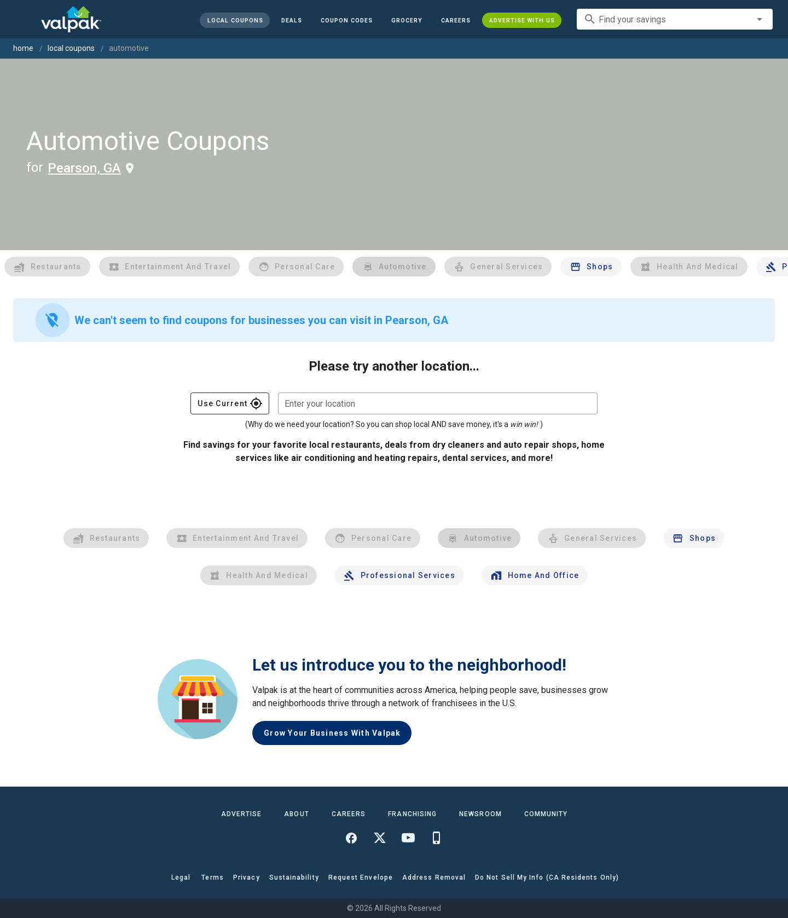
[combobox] (675, 19)
